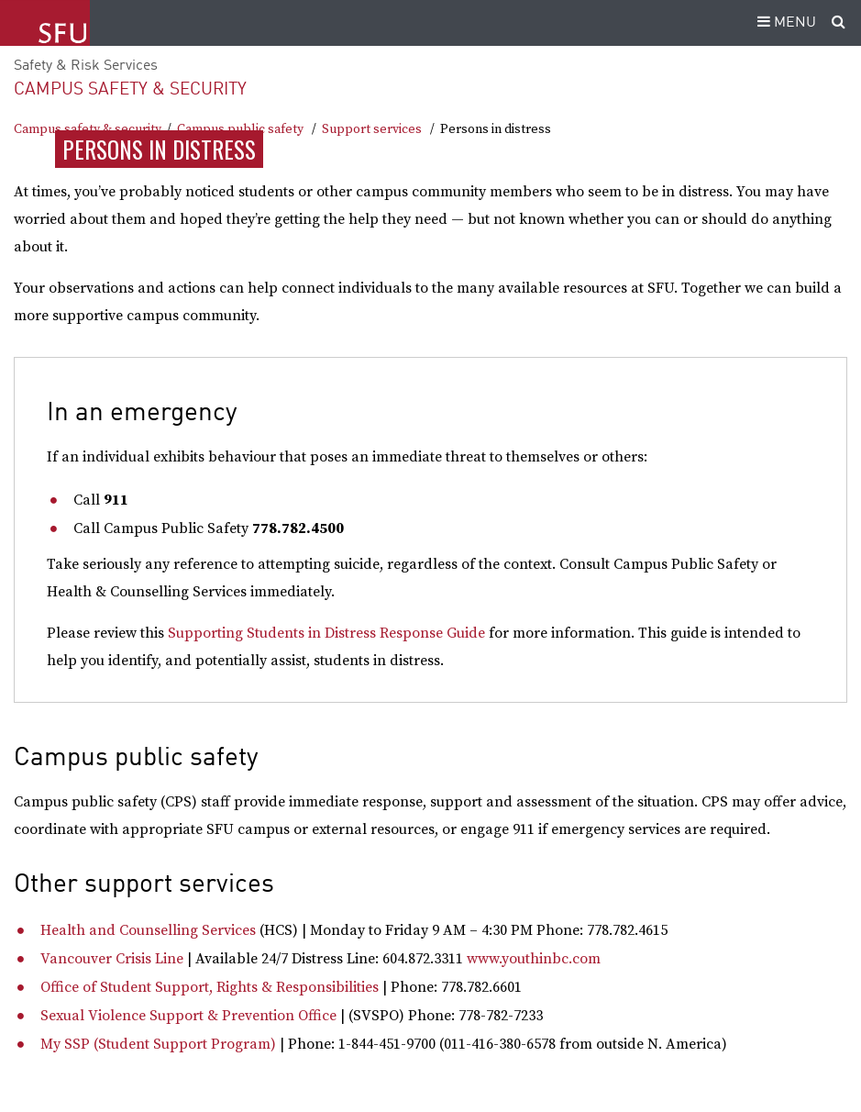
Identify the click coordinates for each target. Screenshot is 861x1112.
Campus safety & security (130, 89)
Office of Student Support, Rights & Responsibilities (209, 987)
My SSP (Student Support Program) (158, 1044)
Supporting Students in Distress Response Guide (326, 633)
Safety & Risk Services (86, 66)
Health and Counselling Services (148, 930)
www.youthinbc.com (534, 959)
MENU (784, 23)
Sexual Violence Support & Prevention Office (188, 1015)
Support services (372, 129)
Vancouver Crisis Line (111, 959)
